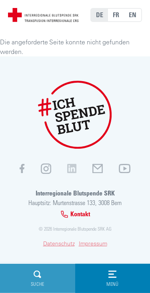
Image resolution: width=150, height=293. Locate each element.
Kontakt (75, 214)
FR (116, 15)
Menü (112, 278)
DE (99, 15)
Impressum (93, 243)
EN (132, 15)
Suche (37, 278)
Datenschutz (59, 243)
